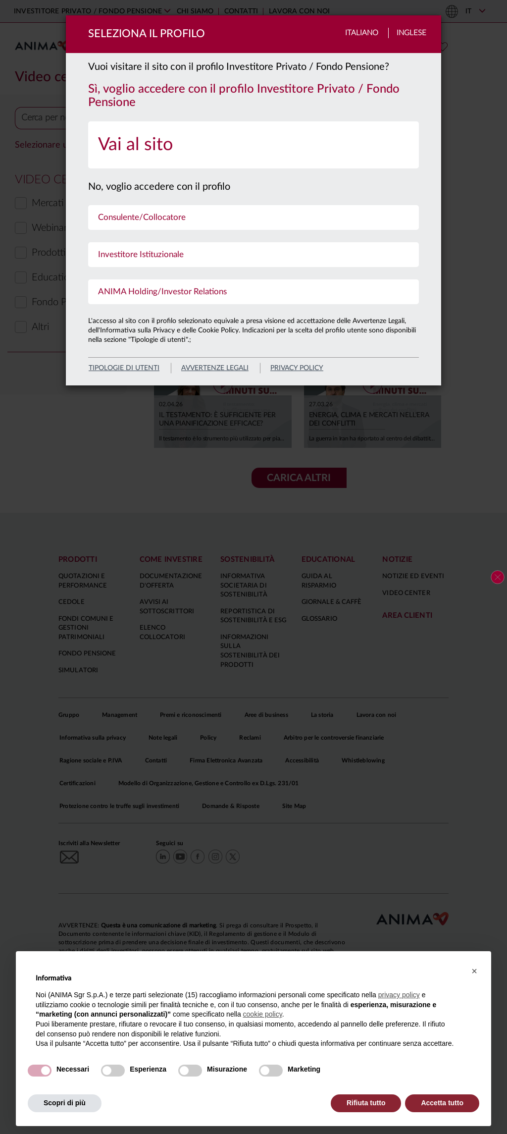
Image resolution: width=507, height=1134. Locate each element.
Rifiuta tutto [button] (366, 1103)
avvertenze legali (215, 368)
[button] (474, 971)
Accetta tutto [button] (442, 1103)
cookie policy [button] (262, 1014)
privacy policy (296, 368)
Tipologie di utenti (124, 368)
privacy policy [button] (399, 995)
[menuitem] (253, 144)
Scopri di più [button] (65, 1103)
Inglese (411, 33)
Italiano (361, 33)
